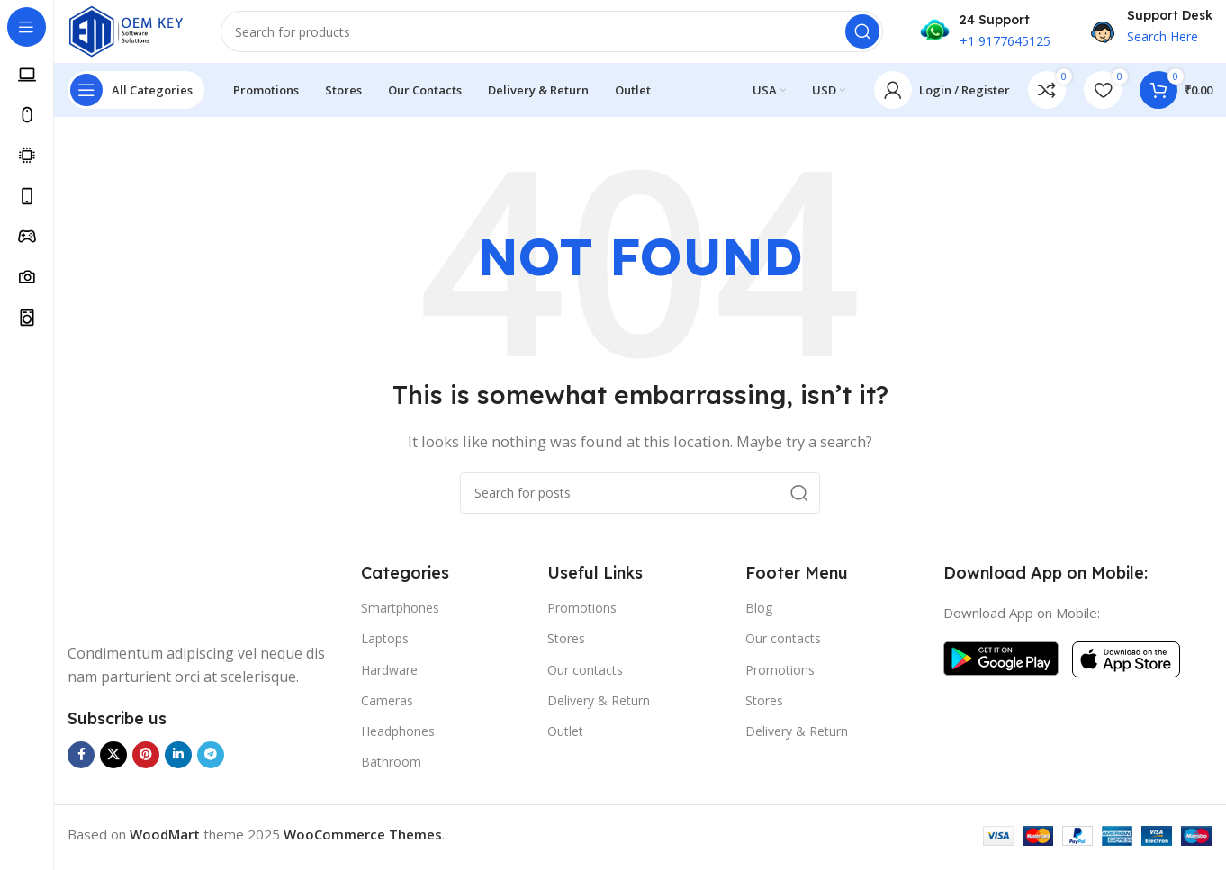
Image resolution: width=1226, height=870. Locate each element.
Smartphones (400, 616)
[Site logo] (135, 34)
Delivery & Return (598, 708)
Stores (566, 647)
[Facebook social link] (81, 762)
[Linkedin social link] (178, 762)
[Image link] (135, 600)
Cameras (387, 708)
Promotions (582, 616)
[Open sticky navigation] (136, 99)
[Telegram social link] (210, 762)
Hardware (389, 677)
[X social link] (113, 762)
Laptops (385, 647)
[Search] (561, 36)
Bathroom (391, 770)
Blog (758, 616)
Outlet (565, 739)
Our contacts (585, 677)
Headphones (398, 739)
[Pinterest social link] (145, 762)
